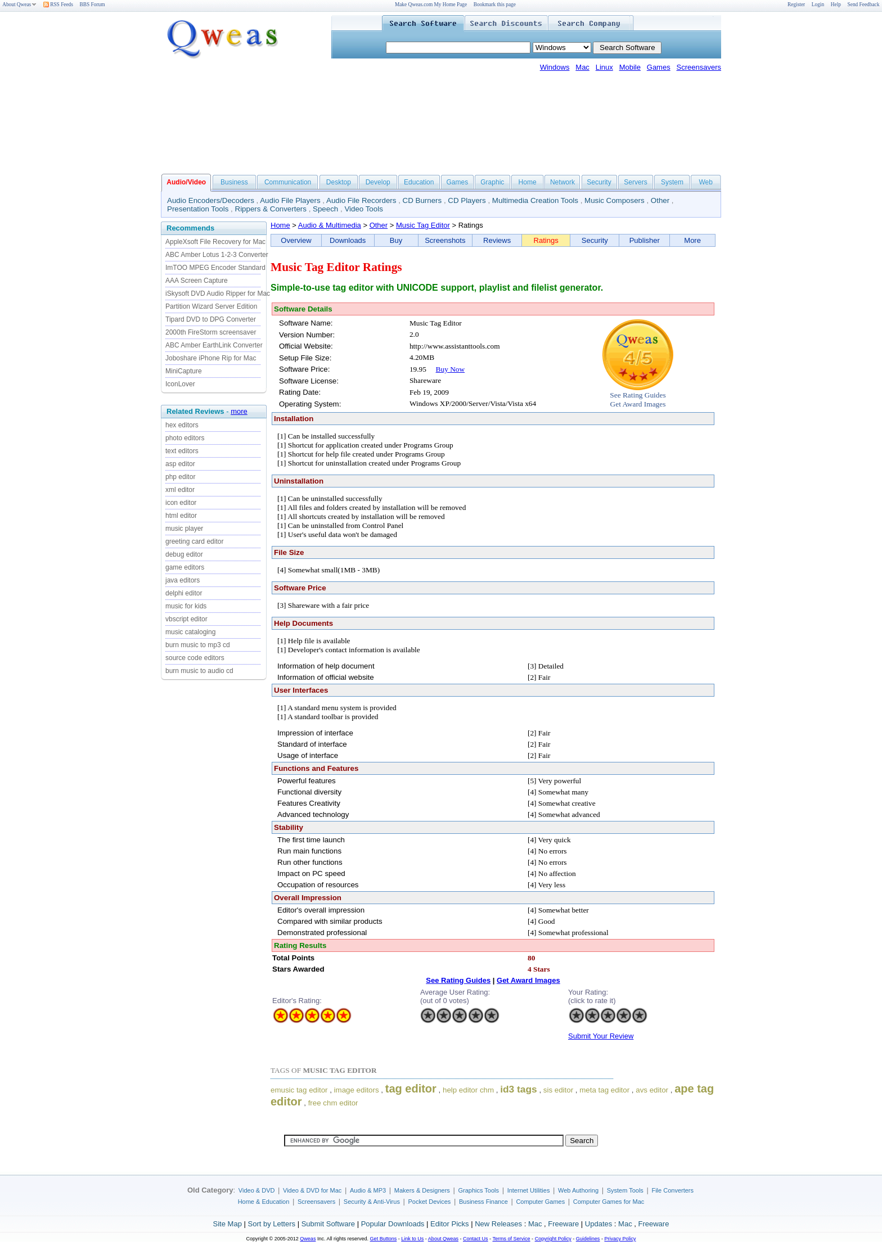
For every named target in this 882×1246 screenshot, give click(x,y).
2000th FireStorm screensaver (210, 332)
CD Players (466, 200)
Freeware (563, 1224)
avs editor (652, 1090)
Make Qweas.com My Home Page (431, 4)
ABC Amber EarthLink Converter (214, 345)
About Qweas (19, 4)
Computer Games (540, 1201)
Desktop (338, 182)
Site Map (227, 1224)
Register (796, 4)
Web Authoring (578, 1190)
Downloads (348, 240)
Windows (555, 67)
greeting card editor (194, 541)
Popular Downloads (393, 1224)
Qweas (308, 1239)
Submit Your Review (600, 1036)
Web (705, 182)
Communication (287, 182)
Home (528, 182)
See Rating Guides (637, 395)
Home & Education (264, 1201)
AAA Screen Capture (196, 281)
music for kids (185, 606)
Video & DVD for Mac (312, 1190)
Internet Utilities (528, 1190)
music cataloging (190, 632)
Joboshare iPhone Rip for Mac (210, 358)
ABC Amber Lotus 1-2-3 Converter (216, 255)
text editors (182, 451)
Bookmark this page (495, 4)
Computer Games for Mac (609, 1201)
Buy (396, 240)
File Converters (672, 1190)
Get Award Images (638, 404)
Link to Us (412, 1239)
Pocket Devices (429, 1201)
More (692, 240)
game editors (184, 567)
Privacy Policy (620, 1239)
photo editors (184, 438)
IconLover (180, 384)
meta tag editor (604, 1090)
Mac (582, 67)
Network (562, 182)
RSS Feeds (58, 4)
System (672, 182)
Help (836, 4)
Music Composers (614, 200)
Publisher (644, 240)
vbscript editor (186, 619)
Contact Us (475, 1239)
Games (658, 67)
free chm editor (333, 1103)
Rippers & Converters (271, 209)
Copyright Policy (553, 1239)
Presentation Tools (197, 209)
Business (234, 182)
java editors (182, 580)
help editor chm (468, 1090)
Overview (296, 240)
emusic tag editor (299, 1090)
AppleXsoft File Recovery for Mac (215, 242)
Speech (325, 209)
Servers (635, 182)
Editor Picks (449, 1224)
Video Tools (363, 209)
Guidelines (588, 1239)
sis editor (558, 1090)
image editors (356, 1090)
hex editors (182, 425)
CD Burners (422, 200)
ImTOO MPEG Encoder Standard (215, 268)
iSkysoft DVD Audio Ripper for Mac (217, 293)
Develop (378, 182)
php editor (180, 477)
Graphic (492, 182)
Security (599, 182)
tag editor (410, 1088)
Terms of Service (511, 1239)
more (239, 411)
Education (419, 182)
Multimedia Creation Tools (535, 200)
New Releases (498, 1224)
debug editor (184, 554)
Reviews (497, 240)
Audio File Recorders (361, 200)
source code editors (194, 658)
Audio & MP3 (368, 1190)
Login (818, 4)
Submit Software (328, 1224)
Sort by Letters (271, 1224)
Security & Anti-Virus (372, 1201)
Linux (604, 67)
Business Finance (483, 1201)
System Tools (625, 1190)
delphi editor (183, 593)
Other (660, 200)
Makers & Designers (422, 1190)
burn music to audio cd (199, 671)
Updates (598, 1224)
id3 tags (518, 1089)
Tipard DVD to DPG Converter (210, 319)
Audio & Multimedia (329, 225)
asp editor (180, 464)
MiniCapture (183, 371)
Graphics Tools (478, 1190)
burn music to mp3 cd (197, 645)
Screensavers (699, 67)
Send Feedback (864, 4)
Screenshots (445, 240)
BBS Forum (92, 4)
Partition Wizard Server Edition (211, 306)
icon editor (180, 503)
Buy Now (450, 369)
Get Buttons (383, 1239)
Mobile (630, 67)
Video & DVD (256, 1190)
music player (184, 528)
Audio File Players (290, 200)
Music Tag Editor (423, 225)
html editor (181, 516)
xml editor (180, 490)
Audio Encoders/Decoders (210, 200)
